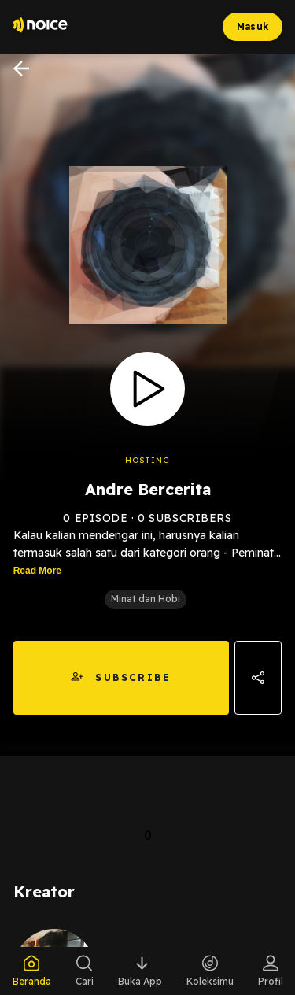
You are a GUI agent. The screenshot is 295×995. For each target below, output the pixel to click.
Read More (37, 570)
